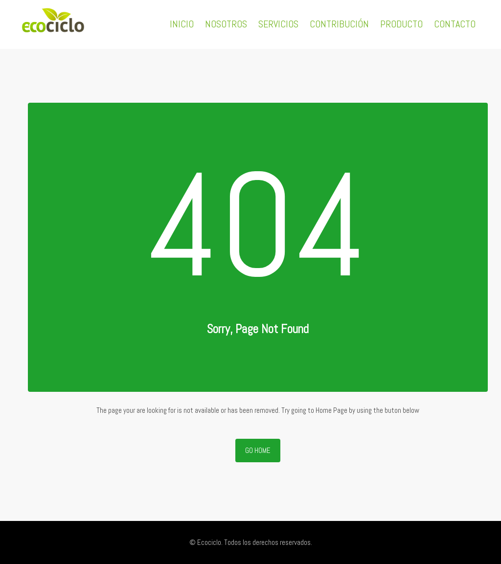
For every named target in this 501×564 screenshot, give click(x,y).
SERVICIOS (278, 24)
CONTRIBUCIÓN (339, 24)
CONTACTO (455, 24)
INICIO (182, 24)
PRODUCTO (401, 24)
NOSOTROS (226, 24)
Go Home (258, 450)
